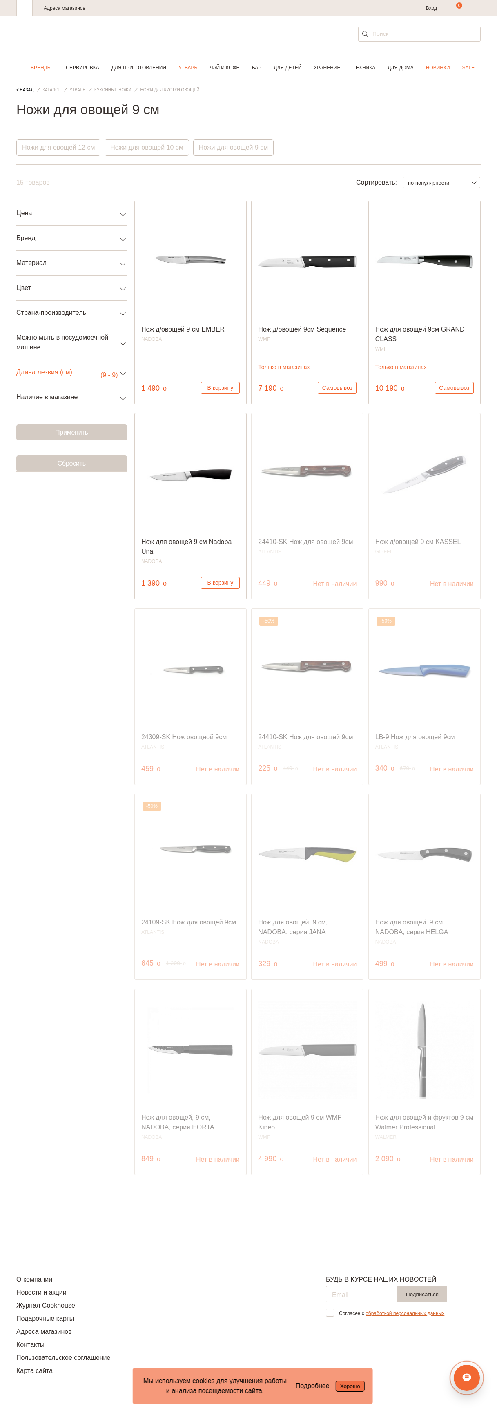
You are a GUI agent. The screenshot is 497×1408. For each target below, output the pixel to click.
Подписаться (422, 1294)
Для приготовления (138, 68)
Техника (364, 68)
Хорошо (350, 1386)
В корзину (220, 388)
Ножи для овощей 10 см (147, 147)
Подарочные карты (45, 1318)
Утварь (187, 68)
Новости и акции (41, 1292)
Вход (431, 8)
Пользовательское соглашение (63, 1357)
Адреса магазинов (64, 8)
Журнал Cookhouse (45, 1305)
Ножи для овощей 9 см (234, 147)
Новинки (438, 68)
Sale (468, 68)
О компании (34, 1279)
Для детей (287, 68)
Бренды (41, 68)
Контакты (30, 1344)
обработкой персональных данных (405, 1313)
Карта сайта (34, 1370)
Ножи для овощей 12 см (58, 147)
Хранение (327, 68)
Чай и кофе (224, 68)
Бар (257, 68)
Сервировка (82, 68)
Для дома (400, 68)
